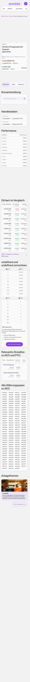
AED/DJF (17, 407)
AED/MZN (11, 436)
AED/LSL (17, 429)
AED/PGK (23, 444)
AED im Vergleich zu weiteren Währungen (14, 255)
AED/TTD (4, 462)
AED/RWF (4, 449)
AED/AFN (4, 392)
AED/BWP (17, 401)
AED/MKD (4, 436)
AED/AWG (23, 394)
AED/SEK (17, 451)
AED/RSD (4, 453)
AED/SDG (4, 457)
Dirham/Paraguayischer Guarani (20, 16)
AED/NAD (17, 438)
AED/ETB (4, 397)
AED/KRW (11, 457)
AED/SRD (17, 457)
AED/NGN (23, 440)
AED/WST (4, 451)
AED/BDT (4, 399)
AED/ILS (17, 418)
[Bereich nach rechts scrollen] (25, 84)
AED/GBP (4, 403)
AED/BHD (23, 397)
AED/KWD (17, 427)
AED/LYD (4, 431)
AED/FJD (23, 410)
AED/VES (4, 468)
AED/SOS (4, 455)
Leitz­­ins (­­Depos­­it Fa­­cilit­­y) (10, 373)
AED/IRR (4, 418)
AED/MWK (23, 431)
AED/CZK (11, 462)
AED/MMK (11, 438)
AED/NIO (17, 440)
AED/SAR (11, 451)
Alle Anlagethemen (20, 504)
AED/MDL (23, 436)
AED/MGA (17, 431)
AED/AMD (17, 394)
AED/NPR (23, 438)
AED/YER (11, 420)
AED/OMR (23, 442)
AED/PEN (11, 446)
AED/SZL (23, 457)
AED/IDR (17, 416)
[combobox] (14, 98)
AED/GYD (11, 414)
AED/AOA (4, 394)
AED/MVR (11, 433)
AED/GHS (11, 412)
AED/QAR (4, 425)
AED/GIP (17, 412)
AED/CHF (23, 451)
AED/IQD (23, 416)
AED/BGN (17, 403)
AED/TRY (23, 462)
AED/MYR (4, 433)
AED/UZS (11, 466)
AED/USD (17, 466)
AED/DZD (23, 392)
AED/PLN (23, 446)
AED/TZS (11, 459)
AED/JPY (4, 420)
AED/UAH (17, 464)
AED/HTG (17, 414)
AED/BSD (17, 397)
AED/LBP (23, 429)
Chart (13, 84)
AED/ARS (11, 394)
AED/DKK (11, 407)
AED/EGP (11, 392)
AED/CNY (23, 405)
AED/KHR (4, 423)
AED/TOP (23, 459)
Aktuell (10, 9)
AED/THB (17, 459)
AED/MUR (23, 433)
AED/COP (17, 425)
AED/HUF (23, 464)
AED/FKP (17, 410)
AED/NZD (11, 440)
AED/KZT (23, 423)
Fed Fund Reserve (8, 365)
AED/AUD (11, 397)
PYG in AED (24, 67)
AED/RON (11, 449)
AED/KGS (4, 429)
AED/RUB (17, 449)
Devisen (11, 16)
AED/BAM (4, 427)
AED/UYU (4, 466)
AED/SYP (4, 459)
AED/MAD (17, 433)
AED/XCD (4, 444)
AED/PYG (4, 446)
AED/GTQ (23, 412)
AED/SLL (17, 453)
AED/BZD (17, 399)
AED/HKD (4, 416)
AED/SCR (11, 453)
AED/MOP (11, 431)
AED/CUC (11, 427)
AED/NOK (17, 442)
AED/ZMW (23, 427)
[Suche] (26, 8)
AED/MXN (17, 436)
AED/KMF (23, 425)
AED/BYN (17, 468)
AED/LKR (11, 455)
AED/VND (11, 468)
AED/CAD (11, 423)
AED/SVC (4, 410)
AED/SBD (23, 449)
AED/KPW (11, 442)
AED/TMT (4, 464)
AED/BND (11, 403)
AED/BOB (11, 401)
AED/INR (11, 416)
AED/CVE (17, 423)
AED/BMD (23, 399)
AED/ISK (11, 418)
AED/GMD (4, 412)
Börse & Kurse (4, 16)
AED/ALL (17, 392)
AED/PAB (17, 444)
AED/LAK (11, 429)
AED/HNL (23, 414)
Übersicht (6, 84)
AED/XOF (4, 405)
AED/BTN (4, 401)
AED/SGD (23, 453)
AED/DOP (23, 407)
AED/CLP (17, 405)
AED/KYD (23, 420)
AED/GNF (4, 414)
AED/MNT (4, 438)
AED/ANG (4, 442)
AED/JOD (17, 420)
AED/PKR (11, 444)
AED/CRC (4, 407)
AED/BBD (11, 399)
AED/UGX (11, 464)
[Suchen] (24, 98)
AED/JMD (23, 418)
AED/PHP (17, 446)
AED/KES (11, 425)
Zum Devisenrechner (14, 344)
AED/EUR (11, 410)
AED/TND (17, 462)
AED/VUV (23, 466)
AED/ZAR (23, 455)
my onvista (19, 9)
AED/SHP (17, 455)
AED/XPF (11, 405)
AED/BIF (23, 403)
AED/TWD (4, 440)
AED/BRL (23, 401)
